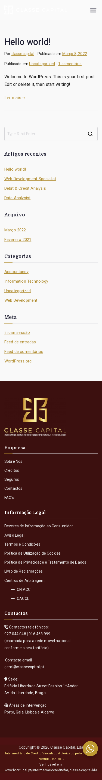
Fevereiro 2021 (17, 239)
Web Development (20, 300)
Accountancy (16, 271)
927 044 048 (15, 634)
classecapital (22, 54)
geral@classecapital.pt (24, 667)
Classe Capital (62, 747)
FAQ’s (9, 497)
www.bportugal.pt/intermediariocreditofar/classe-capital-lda (51, 770)
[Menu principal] (93, 10)
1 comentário (70, 64)
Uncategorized (42, 64)
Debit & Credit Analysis (25, 188)
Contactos (13, 488)
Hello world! (27, 42)
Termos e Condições (22, 544)
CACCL (20, 598)
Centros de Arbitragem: (25, 580)
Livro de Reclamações (23, 571)
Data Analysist (17, 197)
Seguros (11, 479)
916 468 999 (39, 634)
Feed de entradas (20, 342)
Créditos (11, 470)
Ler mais (14, 97)
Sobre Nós (13, 461)
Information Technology (26, 281)
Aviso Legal (14, 535)
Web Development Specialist (30, 178)
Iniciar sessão (17, 332)
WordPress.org (18, 361)
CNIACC (20, 589)
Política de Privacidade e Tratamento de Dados (45, 562)
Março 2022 (15, 230)
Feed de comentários (23, 351)
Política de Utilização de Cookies (32, 553)
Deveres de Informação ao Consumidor (38, 526)
